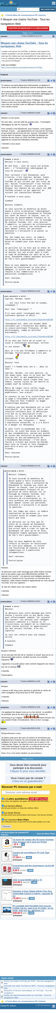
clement (4, 36)
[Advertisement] (28, 948)
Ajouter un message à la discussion (28, 28)
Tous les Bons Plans (46, 834)
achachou (5, 707)
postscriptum (6, 80)
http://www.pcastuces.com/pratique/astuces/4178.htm (21, 67)
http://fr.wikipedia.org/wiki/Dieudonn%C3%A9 (30, 320)
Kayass (4, 728)
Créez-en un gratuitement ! (28, 781)
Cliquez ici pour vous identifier (27, 771)
